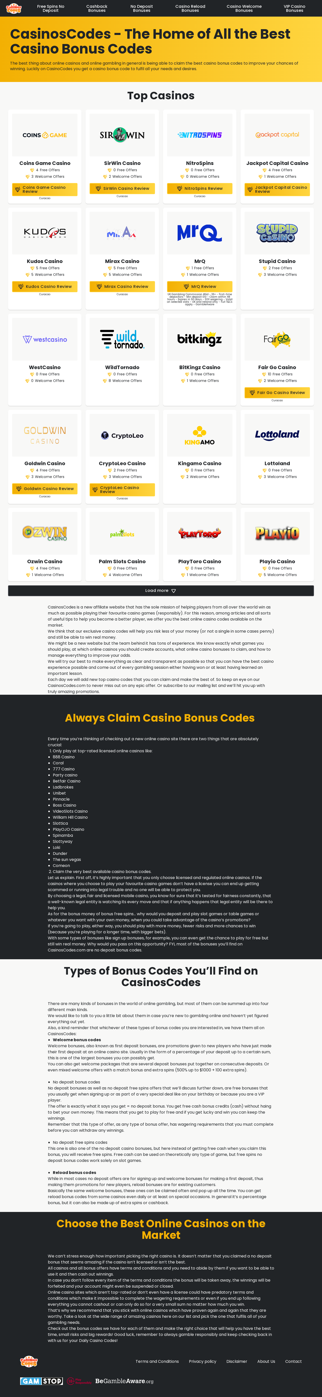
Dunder (60, 853)
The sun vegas (67, 859)
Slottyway (62, 841)
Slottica (60, 823)
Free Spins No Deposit (50, 8)
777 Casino (64, 769)
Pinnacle (61, 799)
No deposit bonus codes (76, 1082)
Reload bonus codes (74, 1172)
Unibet (59, 793)
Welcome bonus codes (77, 1040)
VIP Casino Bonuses (294, 8)
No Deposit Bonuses (142, 8)
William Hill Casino (70, 817)
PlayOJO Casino (68, 829)
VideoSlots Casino (70, 811)
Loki (56, 847)
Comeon (61, 865)
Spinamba (63, 835)
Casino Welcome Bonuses (244, 8)
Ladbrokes (63, 787)
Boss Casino (64, 805)
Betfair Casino (66, 781)
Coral (58, 763)
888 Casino (64, 757)
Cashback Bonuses (96, 8)
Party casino (65, 775)
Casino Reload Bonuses (190, 8)
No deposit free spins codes (80, 1142)
